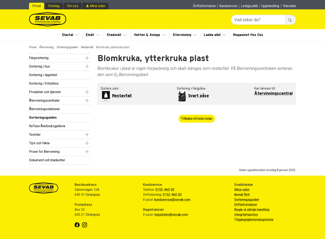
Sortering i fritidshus (44, 83)
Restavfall (87, 47)
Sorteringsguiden (67, 47)
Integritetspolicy (246, 215)
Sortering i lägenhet (43, 75)
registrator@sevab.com (171, 215)
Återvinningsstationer (44, 109)
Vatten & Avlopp (147, 35)
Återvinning (182, 35)
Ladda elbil (212, 35)
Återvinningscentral (273, 93)
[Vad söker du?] (258, 20)
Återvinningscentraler (44, 100)
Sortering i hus (39, 66)
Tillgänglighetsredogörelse (253, 220)
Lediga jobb (249, 6)
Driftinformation (204, 6)
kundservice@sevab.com (172, 200)
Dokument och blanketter (47, 160)
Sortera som (110, 88)
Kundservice (228, 6)
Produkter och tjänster (45, 92)
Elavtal (67, 35)
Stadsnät (114, 35)
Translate (289, 6)
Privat (36, 6)
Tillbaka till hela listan (196, 119)
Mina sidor (97, 6)
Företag (53, 6)
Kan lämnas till (264, 88)
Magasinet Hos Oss (248, 35)
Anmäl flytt (242, 195)
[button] (87, 58)
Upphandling (270, 6)
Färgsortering (39, 58)
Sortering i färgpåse (191, 88)
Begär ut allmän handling (251, 210)
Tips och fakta (39, 143)
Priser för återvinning (44, 152)
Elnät (90, 35)
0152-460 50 (164, 190)
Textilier (35, 135)
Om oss (72, 6)
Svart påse (198, 96)
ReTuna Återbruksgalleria (47, 126)
